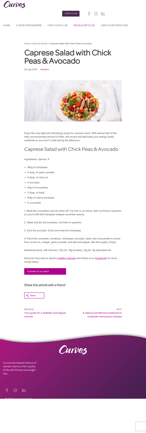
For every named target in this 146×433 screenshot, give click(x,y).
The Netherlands (81, 431)
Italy (98, 424)
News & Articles (84, 25)
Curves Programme (29, 25)
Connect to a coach (38, 274)
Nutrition (45, 69)
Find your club (58, 25)
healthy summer (68, 261)
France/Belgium (80, 424)
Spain (91, 424)
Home (6, 25)
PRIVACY (43, 414)
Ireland (93, 420)
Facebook (102, 261)
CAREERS (8, 418)
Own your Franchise (114, 25)
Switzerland (78, 427)
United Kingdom (80, 420)
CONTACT (8, 414)
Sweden (90, 427)
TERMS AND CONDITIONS (53, 418)
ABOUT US (9, 421)
